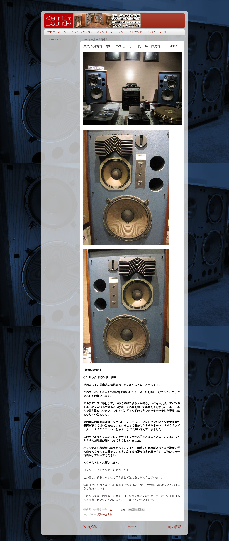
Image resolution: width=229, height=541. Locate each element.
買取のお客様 (104, 514)
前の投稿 (175, 527)
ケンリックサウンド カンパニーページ (142, 32)
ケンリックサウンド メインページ (92, 32)
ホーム (132, 527)
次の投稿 (90, 527)
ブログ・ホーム (56, 32)
